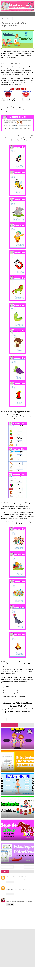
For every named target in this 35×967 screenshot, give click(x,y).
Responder (10, 882)
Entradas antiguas (29, 867)
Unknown (8, 876)
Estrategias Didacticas (6, 18)
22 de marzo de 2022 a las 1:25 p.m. (18, 887)
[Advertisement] (17, 946)
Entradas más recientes (7, 867)
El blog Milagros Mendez (11, 899)
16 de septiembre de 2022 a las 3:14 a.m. (25, 899)
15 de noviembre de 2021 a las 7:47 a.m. (18, 876)
